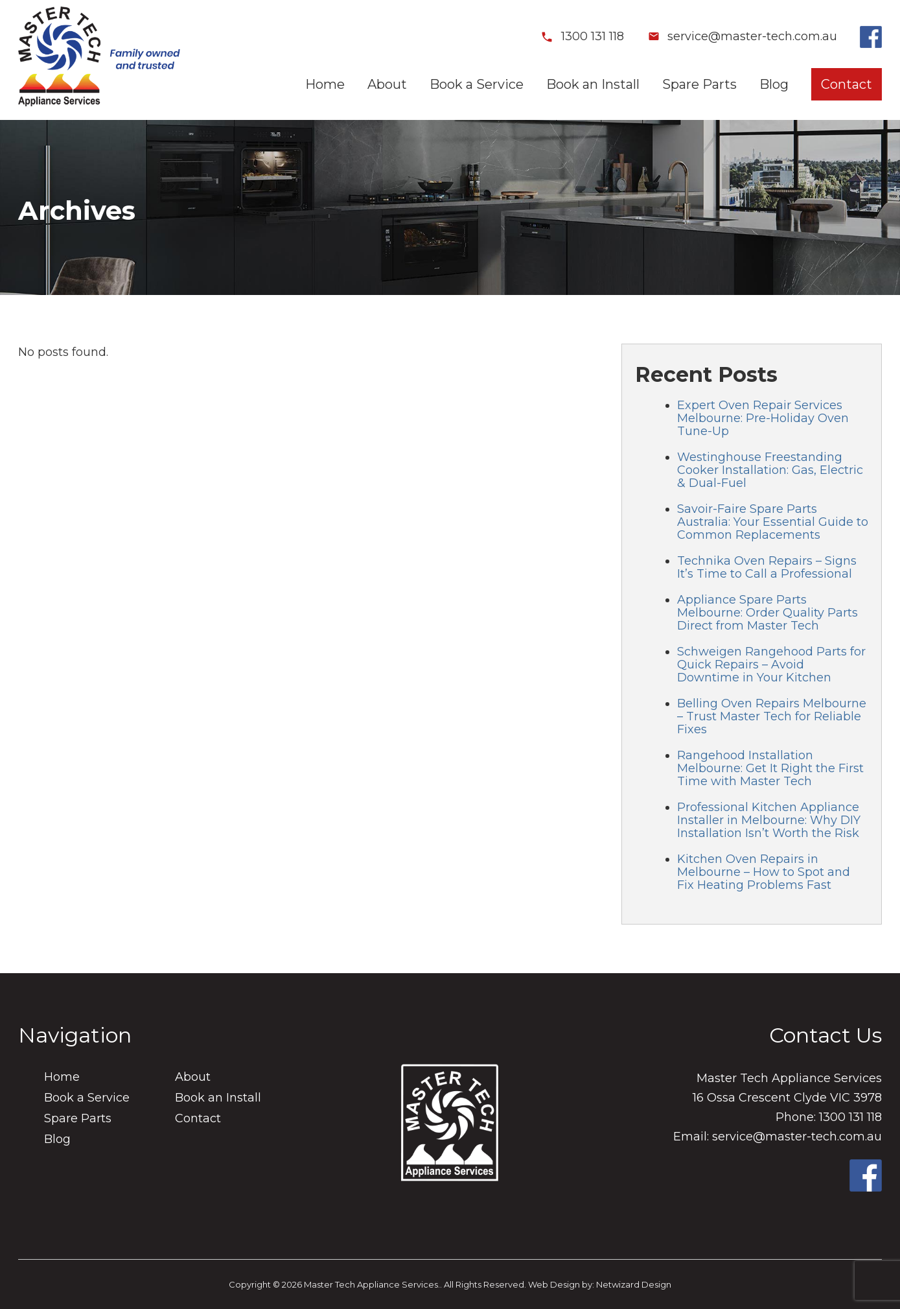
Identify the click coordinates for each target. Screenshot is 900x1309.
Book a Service (477, 84)
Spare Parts (699, 84)
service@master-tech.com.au (742, 36)
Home (325, 84)
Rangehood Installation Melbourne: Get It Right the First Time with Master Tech (770, 768)
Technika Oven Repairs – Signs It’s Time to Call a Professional (767, 567)
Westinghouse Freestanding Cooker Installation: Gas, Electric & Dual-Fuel (770, 470)
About (387, 84)
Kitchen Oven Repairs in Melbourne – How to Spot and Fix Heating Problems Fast (763, 872)
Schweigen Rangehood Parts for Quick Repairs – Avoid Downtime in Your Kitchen (771, 664)
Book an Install (593, 84)
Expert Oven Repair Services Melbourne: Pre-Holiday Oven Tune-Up (763, 418)
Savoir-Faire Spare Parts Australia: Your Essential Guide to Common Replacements (772, 522)
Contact (846, 84)
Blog (774, 84)
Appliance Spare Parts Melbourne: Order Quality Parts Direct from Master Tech (767, 613)
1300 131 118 (582, 36)
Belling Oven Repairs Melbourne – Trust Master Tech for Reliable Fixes (771, 716)
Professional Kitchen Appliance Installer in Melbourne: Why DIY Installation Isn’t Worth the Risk (768, 820)
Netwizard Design (633, 1284)
